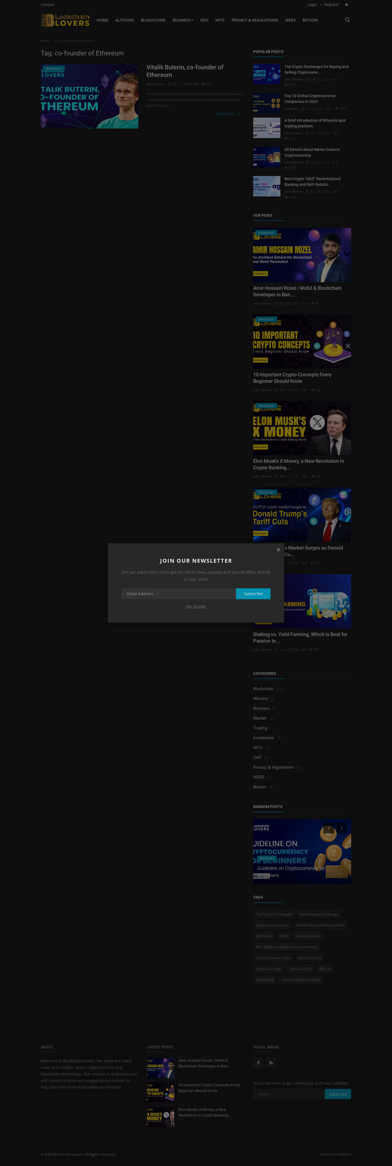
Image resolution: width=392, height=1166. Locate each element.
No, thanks (196, 606)
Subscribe (253, 593)
